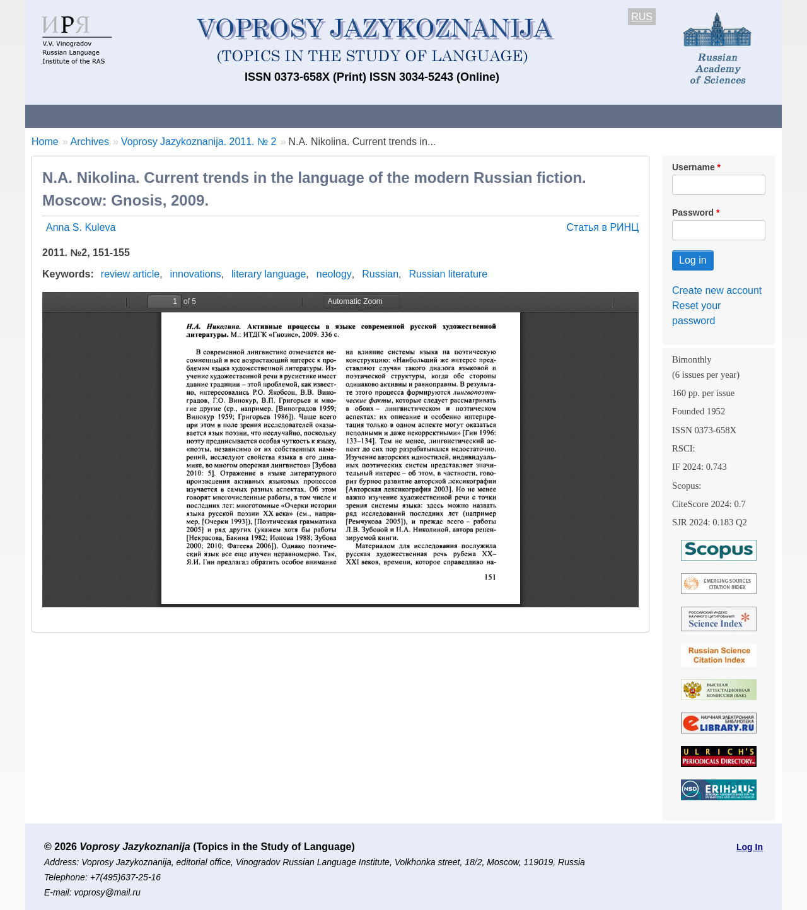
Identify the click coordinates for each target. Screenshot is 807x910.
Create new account (717, 290)
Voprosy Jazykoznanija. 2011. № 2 (199, 141)
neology (334, 274)
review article (130, 274)
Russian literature (448, 274)
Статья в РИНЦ (602, 227)
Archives (454, 115)
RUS (642, 16)
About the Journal (77, 115)
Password (693, 212)
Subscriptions (529, 115)
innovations (195, 274)
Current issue (380, 115)
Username (693, 167)
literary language (268, 274)
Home (45, 141)
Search (692, 115)
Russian (380, 274)
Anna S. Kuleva (80, 227)
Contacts (162, 115)
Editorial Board (618, 115)
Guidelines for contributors (266, 115)
